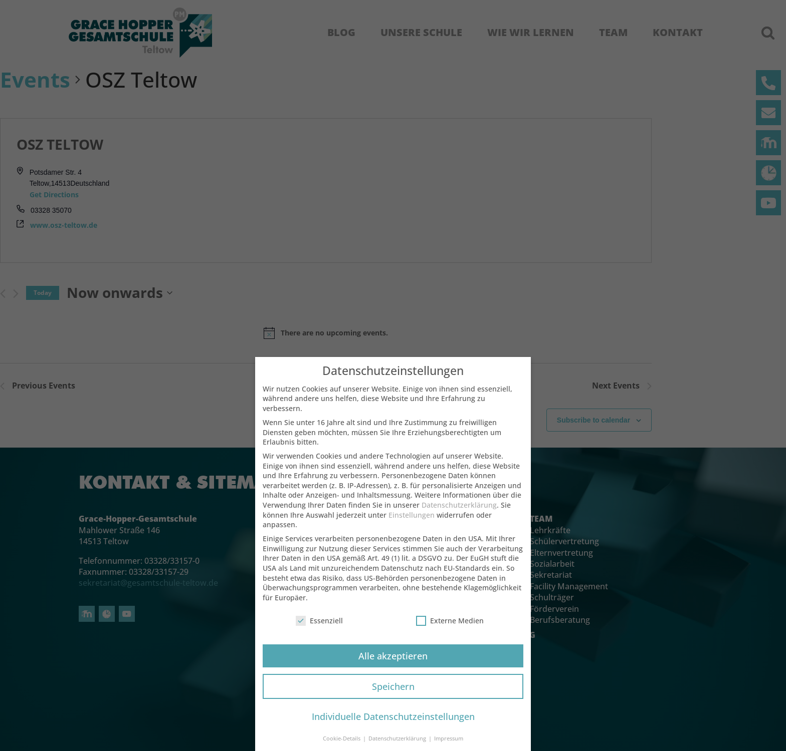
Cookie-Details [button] (342, 744)
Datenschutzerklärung (459, 511)
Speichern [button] (393, 693)
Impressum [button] (448, 744)
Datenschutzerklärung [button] (398, 744)
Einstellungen (411, 521)
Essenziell (319, 627)
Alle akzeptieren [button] (393, 662)
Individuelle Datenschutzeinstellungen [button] (393, 723)
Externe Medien (450, 627)
